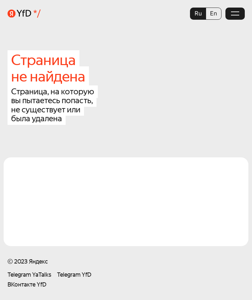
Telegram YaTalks (29, 274)
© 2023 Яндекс (28, 261)
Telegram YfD (74, 274)
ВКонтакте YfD (27, 284)
